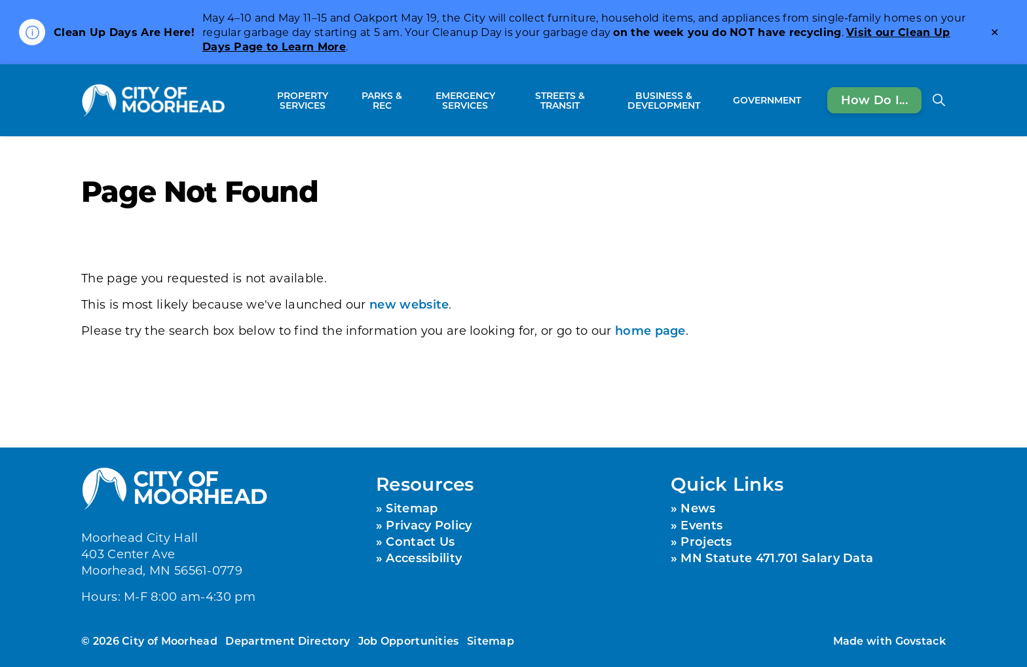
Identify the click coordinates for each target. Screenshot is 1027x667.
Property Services (302, 100)
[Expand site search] (938, 100)
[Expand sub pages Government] (807, 100)
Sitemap (412, 508)
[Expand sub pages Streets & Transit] (600, 100)
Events (701, 525)
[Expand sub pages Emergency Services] (512, 100)
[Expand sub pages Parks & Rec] (411, 100)
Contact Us (420, 541)
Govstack (920, 640)
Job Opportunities (408, 640)
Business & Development (663, 100)
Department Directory (287, 640)
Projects (706, 541)
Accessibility (424, 557)
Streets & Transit (560, 100)
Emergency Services (465, 100)
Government (767, 100)
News (698, 508)
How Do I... (874, 100)
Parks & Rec (382, 100)
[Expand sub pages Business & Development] (721, 100)
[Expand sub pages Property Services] (346, 100)
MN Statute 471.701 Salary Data (777, 557)
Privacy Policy (429, 525)
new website (409, 304)
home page (650, 330)
